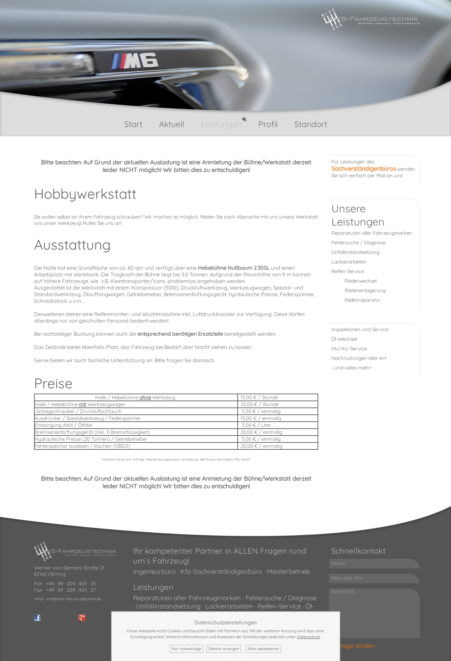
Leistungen (221, 124)
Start (133, 124)
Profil (268, 124)
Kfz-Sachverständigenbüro (220, 571)
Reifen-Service (347, 271)
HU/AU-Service (349, 348)
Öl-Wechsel (344, 339)
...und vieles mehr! (351, 368)
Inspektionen (345, 329)
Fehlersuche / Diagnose (358, 242)
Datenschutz (308, 636)
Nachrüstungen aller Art (358, 358)
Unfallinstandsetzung (355, 252)
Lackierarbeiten (349, 262)
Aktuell (171, 124)
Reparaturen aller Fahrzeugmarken (371, 233)
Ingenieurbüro (154, 571)
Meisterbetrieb (288, 571)
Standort (310, 124)
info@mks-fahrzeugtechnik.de (73, 598)
